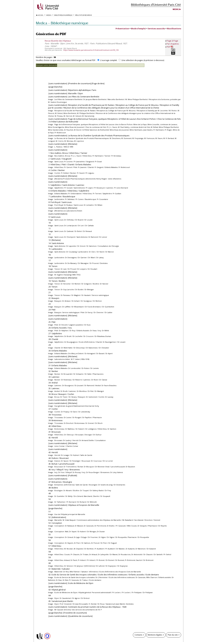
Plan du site (173, 635)
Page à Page (172, 40)
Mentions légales (155, 635)
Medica (176, 9)
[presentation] (59, 73)
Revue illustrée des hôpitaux (58, 40)
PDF (170, 46)
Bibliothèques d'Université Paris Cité (156, 4)
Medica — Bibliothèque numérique (62, 23)
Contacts (138, 635)
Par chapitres (173, 43)
